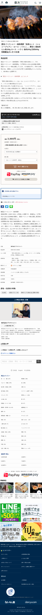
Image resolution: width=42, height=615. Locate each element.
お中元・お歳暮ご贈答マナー (28, 566)
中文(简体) (27, 370)
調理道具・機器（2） (6, 415)
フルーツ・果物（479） (6, 382)
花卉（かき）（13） (26, 419)
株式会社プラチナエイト (16, 246)
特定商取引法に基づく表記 (27, 584)
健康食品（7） (24, 407)
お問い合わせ (4, 570)
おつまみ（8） (24, 423)
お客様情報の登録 (25, 554)
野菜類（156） (24, 378)
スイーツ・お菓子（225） (27, 391)
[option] (7, 490)
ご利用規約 (24, 580)
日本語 (15, 370)
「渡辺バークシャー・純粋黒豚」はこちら (14, 76)
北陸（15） (24, 440)
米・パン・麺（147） (6, 378)
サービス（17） (25, 415)
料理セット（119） (25, 395)
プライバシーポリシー (6, 584)
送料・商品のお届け (26, 562)
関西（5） (3, 440)
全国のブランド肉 (13, 292)
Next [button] (39, 492)
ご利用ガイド (4, 558)
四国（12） (24, 444)
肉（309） (23, 382)
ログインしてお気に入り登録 (21, 179)
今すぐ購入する (21, 166)
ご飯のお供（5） (5, 423)
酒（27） (23, 403)
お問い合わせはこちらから (21, 202)
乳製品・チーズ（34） (6, 403)
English (20, 370)
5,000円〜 (3, 461)
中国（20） (3, 444)
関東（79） (24, 432)
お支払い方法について (6, 562)
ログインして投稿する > (9, 353)
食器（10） (3, 419)
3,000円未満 (4, 457)
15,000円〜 (24, 465)
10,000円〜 (3, 465)
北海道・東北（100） (6, 432)
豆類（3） (23, 387)
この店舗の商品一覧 (8, 325)
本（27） (23, 411)
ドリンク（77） (4, 395)
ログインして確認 (17, 265)
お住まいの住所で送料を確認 (9, 117)
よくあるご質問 (25, 558)
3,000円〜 (23, 457)
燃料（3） (3, 411)
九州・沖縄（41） (5, 448)
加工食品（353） (5, 391)
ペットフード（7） (25, 428)
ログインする (4, 554)
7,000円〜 (23, 461)
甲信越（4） (4, 436)
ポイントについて (5, 566)
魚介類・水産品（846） (6, 387)
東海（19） (24, 436)
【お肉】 (4, 292)
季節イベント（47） (26, 448)
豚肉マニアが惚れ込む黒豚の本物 (30, 292)
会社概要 (3, 580)
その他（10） (4, 399)
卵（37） (23, 399)
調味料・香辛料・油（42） (7, 407)
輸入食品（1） (4, 428)
